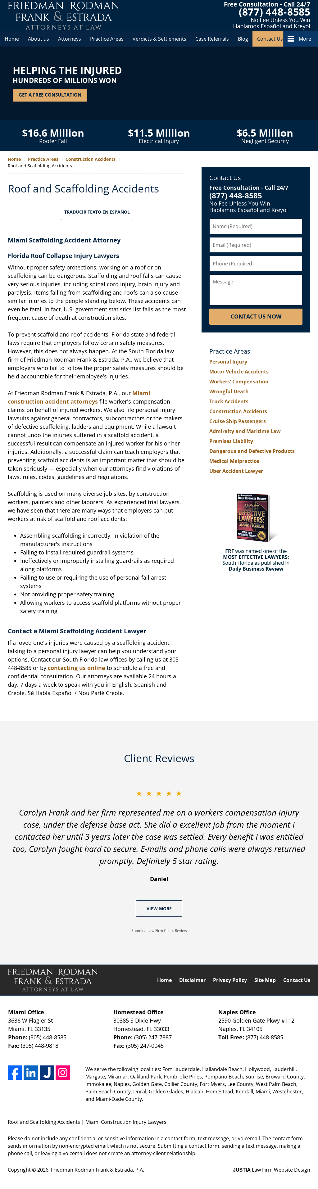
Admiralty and (245, 431)
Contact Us (270, 38)
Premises (231, 441)
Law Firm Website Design (271, 1169)
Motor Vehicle (239, 371)
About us (38, 38)
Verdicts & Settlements (159, 38)
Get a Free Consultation (50, 95)
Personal (228, 361)
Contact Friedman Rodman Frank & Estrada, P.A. (267, 15)
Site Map (265, 980)
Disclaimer (192, 980)
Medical (234, 461)
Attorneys (69, 38)
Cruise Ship (237, 421)
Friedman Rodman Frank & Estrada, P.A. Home (63, 16)
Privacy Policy (230, 980)
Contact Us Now (256, 316)
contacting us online (76, 667)
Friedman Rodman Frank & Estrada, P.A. (97, 1169)
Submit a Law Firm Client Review (159, 930)
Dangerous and (252, 451)
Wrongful (229, 391)
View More (159, 908)
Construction (238, 411)
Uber (236, 471)
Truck (228, 401)
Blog (243, 38)
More (305, 38)
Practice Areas (107, 38)
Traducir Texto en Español (97, 212)
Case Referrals (212, 38)
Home (12, 38)
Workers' (239, 381)
